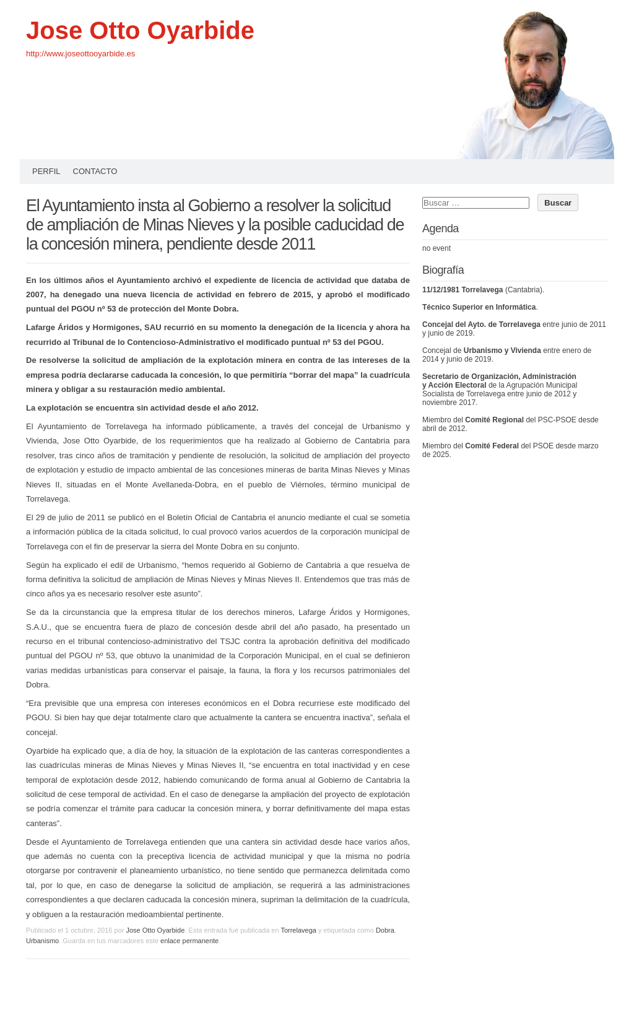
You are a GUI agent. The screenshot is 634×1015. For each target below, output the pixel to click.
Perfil (46, 171)
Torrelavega (298, 930)
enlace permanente (189, 940)
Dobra (385, 930)
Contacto (95, 171)
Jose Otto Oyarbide (140, 30)
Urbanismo (42, 940)
